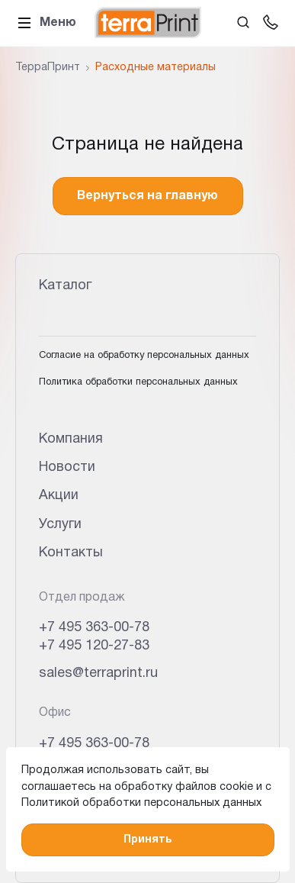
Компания (71, 439)
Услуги (60, 524)
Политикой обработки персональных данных (141, 803)
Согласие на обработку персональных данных (144, 355)
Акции (59, 495)
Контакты (71, 552)
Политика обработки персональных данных (138, 382)
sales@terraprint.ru (98, 673)
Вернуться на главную (147, 196)
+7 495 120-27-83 (94, 646)
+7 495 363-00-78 (94, 627)
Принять (147, 840)
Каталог (65, 285)
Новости (67, 467)
